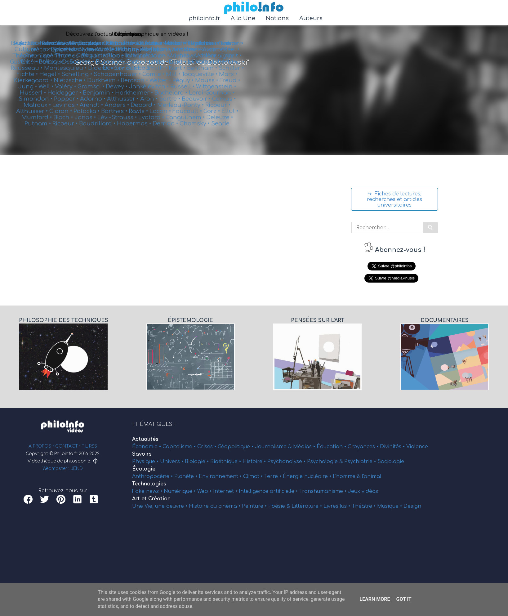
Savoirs (142, 454)
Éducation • (332, 446)
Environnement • (221, 476)
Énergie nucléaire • (308, 476)
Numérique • (180, 491)
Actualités (145, 439)
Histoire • (255, 461)
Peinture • (255, 506)
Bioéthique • (226, 461)
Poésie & (280, 506)
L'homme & (347, 476)
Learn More (374, 599)
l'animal (371, 476)
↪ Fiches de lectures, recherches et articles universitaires (394, 199)
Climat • (253, 476)
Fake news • (148, 491)
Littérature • (307, 506)
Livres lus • (337, 506)
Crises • (207, 446)
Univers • (172, 461)
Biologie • (197, 461)
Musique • (390, 506)
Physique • (146, 461)
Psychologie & (325, 461)
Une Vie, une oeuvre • (160, 506)
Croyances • (364, 446)
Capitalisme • (180, 446)
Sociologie (390, 461)
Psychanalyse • (287, 461)
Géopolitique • (236, 446)
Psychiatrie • (360, 461)
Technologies (149, 484)
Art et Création (151, 499)
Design (412, 506)
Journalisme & (274, 446)
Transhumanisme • (323, 491)
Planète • (186, 476)
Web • (205, 491)
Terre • (273, 476)
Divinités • (393, 446)
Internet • (226, 491)
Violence (417, 446)
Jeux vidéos (363, 491)
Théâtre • (364, 506)
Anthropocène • (153, 476)
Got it (403, 599)
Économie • (147, 446)
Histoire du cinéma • (215, 506)
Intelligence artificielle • (269, 491)
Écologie (143, 469)
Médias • (305, 446)
